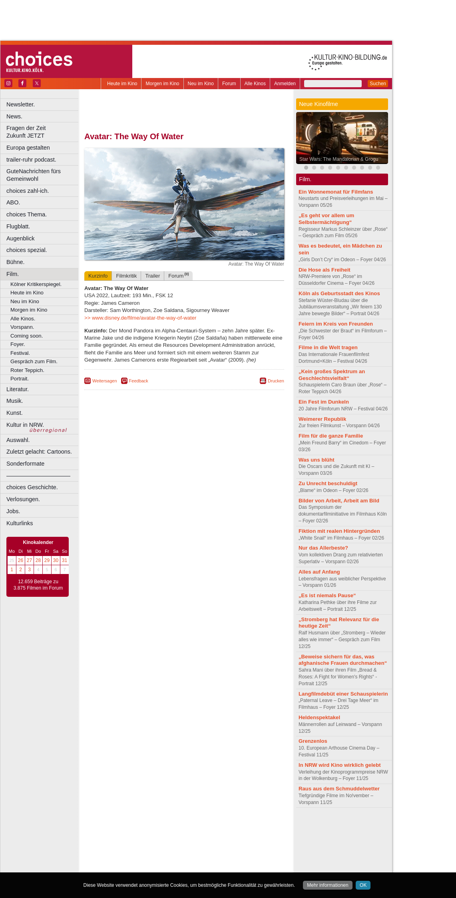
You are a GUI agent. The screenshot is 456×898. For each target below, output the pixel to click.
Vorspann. (22, 327)
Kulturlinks (19, 523)
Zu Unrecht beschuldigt (328, 483)
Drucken (276, 380)
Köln (242, 847)
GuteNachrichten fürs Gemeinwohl (33, 175)
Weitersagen (104, 380)
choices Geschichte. (32, 487)
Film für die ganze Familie (331, 436)
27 (29, 560)
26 (20, 560)
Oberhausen (224, 854)
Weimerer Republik (322, 419)
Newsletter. (20, 104)
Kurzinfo (98, 276)
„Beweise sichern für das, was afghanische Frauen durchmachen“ (343, 660)
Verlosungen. (23, 499)
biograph (120, 833)
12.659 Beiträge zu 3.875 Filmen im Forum (38, 585)
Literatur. (17, 389)
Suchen (378, 83)
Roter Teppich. (27, 370)
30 (55, 560)
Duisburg (243, 840)
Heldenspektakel (319, 717)
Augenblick (20, 238)
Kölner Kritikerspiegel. (36, 284)
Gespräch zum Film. (34, 361)
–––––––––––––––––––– (38, 475)
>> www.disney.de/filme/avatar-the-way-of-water (140, 318)
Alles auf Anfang (319, 572)
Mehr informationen (327, 885)
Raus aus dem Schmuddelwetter (339, 789)
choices (141, 833)
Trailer (152, 276)
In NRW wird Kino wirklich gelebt (340, 765)
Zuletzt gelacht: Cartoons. (39, 451)
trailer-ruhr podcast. (31, 159)
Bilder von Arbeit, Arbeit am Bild (339, 501)
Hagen (197, 847)
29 (47, 560)
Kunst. (14, 413)
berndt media (150, 827)
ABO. (13, 202)
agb (229, 827)
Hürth (228, 847)
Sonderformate (25, 463)
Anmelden (285, 83)
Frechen (145, 847)
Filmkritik (126, 276)
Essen (127, 847)
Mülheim (182, 854)
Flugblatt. (18, 226)
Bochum (123, 840)
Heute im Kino (122, 83)
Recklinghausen (157, 860)
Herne (213, 847)
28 (38, 560)
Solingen (186, 860)
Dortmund (194, 840)
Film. (12, 274)
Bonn (140, 840)
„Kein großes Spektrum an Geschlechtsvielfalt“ (332, 374)
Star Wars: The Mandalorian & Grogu (338, 159)
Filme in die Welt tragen (328, 347)
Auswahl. (18, 440)
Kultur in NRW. (25, 425)
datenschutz (208, 827)
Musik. (14, 401)
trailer (184, 833)
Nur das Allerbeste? (323, 548)
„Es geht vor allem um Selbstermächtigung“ (326, 218)
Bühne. (15, 262)
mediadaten (249, 827)
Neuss (201, 854)
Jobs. (13, 511)
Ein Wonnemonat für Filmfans (336, 192)
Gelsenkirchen (172, 847)
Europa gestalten (28, 147)
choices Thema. (26, 214)
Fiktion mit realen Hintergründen (339, 531)
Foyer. (17, 344)
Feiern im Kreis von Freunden (336, 324)
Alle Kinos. (22, 319)
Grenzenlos (313, 741)
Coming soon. (26, 336)
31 (64, 560)
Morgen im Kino (162, 83)
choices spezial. (26, 250)
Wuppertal (217, 860)
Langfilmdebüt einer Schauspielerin (343, 694)
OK (363, 885)
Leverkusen (142, 854)
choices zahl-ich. (27, 191)
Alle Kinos (255, 83)
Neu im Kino (201, 83)
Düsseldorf (219, 840)
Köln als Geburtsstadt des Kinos (339, 293)
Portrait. (19, 379)
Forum (229, 83)
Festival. (20, 353)
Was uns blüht (317, 460)
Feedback (138, 380)
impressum (179, 827)
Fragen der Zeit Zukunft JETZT (43, 132)
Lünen (164, 854)
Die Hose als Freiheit (324, 270)
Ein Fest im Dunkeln (324, 402)
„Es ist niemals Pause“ (327, 595)
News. (14, 116)
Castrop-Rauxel (164, 840)
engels (160, 833)
